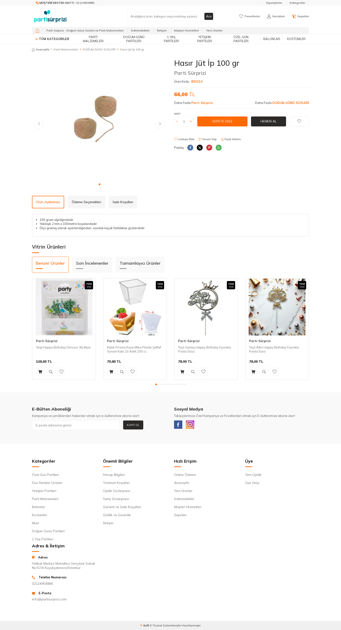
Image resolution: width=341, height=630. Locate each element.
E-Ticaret (156, 626)
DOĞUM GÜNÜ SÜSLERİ (99, 49)
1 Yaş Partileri (171, 39)
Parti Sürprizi (190, 73)
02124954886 (42, 584)
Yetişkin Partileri (204, 39)
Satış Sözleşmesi (116, 500)
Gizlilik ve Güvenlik (117, 516)
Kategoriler (297, 2)
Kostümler (296, 39)
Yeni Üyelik (253, 476)
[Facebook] (179, 425)
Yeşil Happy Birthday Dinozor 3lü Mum (63, 347)
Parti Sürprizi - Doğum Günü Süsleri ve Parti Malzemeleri (85, 30)
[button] (99, 184)
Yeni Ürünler (214, 30)
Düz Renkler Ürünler (47, 484)
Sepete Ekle (222, 121)
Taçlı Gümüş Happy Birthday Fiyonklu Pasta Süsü (204, 349)
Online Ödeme (185, 476)
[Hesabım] (276, 16)
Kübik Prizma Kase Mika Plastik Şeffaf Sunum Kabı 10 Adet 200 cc (134, 349)
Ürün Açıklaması (48, 202)
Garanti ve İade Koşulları (122, 508)
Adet (177, 113)
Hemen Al (268, 121)
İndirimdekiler (140, 30)
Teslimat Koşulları (116, 484)
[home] (37, 30)
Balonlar (271, 39)
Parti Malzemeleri (93, 39)
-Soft (145, 626)
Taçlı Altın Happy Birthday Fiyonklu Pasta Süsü (274, 349)
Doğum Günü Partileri (133, 39)
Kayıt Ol (133, 425)
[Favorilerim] (249, 16)
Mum (35, 524)
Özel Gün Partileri (240, 39)
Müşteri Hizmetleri (186, 30)
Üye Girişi (252, 484)
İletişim (162, 30)
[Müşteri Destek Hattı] (65, 3)
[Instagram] (192, 425)
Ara (208, 16)
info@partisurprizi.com (49, 600)
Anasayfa (40, 49)
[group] (99, 119)
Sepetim (180, 516)
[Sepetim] (300, 16)
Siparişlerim (274, 2)
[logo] (50, 16)
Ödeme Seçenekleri (86, 202)
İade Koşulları (123, 202)
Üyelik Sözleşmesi (116, 492)
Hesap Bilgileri (114, 476)
